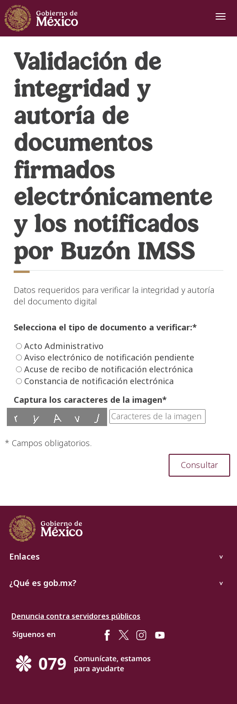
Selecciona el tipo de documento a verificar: (105, 327)
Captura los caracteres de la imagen (90, 399)
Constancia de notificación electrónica (95, 380)
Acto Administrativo (59, 345)
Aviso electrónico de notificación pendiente (105, 357)
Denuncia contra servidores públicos (75, 616)
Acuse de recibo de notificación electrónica (104, 369)
